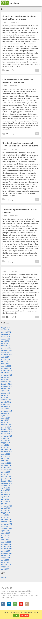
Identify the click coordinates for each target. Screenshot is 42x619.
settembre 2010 (6, 506)
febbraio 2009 (6, 542)
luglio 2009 (5, 531)
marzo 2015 (5, 461)
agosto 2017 (5, 413)
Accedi (3, 578)
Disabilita (24, 615)
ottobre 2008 (5, 551)
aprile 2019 (5, 377)
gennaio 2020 (6, 368)
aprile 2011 (5, 499)
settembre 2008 (6, 553)
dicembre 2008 (6, 546)
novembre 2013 (6, 470)
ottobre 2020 (5, 352)
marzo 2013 (5, 474)
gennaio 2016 (6, 449)
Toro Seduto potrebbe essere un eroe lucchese (19, 210)
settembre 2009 (6, 528)
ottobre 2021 (5, 336)
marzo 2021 (5, 343)
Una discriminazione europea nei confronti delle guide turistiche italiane (20, 144)
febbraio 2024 (6, 332)
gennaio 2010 (6, 519)
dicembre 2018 (6, 384)
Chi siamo (10, 591)
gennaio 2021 (6, 348)
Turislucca (10, 3)
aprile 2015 (5, 458)
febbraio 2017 (6, 425)
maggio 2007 (5, 567)
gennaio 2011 (6, 503)
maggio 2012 (5, 492)
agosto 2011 (5, 497)
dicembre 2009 (6, 522)
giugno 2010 (5, 510)
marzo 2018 (5, 397)
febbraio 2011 (6, 501)
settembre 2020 (6, 355)
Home (3, 591)
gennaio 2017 (6, 427)
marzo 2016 (5, 447)
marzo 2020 (5, 364)
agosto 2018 (5, 388)
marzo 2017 (5, 422)
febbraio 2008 (6, 564)
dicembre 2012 (6, 481)
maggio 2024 (5, 328)
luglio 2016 (5, 438)
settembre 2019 (6, 375)
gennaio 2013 (6, 479)
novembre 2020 (6, 350)
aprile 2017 (5, 420)
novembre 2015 (6, 452)
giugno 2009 (5, 533)
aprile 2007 (5, 569)
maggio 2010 (5, 513)
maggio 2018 (5, 393)
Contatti (22, 593)
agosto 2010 (5, 508)
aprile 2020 (5, 361)
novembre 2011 (6, 495)
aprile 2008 (5, 560)
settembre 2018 (6, 386)
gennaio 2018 (6, 402)
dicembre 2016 (6, 429)
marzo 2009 (5, 540)
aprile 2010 (5, 515)
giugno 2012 (5, 490)
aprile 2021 (5, 341)
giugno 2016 (5, 440)
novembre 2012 (6, 483)
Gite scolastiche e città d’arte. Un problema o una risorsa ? (17, 81)
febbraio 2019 (6, 382)
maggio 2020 (5, 359)
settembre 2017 (6, 411)
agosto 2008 (5, 555)
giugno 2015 (5, 454)
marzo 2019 (5, 379)
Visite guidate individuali (23, 591)
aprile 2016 (5, 445)
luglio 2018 (5, 391)
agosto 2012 (5, 488)
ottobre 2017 (5, 409)
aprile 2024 (5, 330)
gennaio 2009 (6, 544)
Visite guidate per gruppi (9, 593)
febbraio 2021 (6, 346)
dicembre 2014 (6, 467)
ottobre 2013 (5, 472)
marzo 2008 (5, 562)
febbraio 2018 (6, 400)
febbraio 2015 (6, 463)
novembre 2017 (6, 407)
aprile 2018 (5, 395)
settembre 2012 (6, 485)
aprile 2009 (5, 537)
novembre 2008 (6, 549)
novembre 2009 (6, 524)
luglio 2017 (5, 415)
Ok (16, 615)
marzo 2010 (5, 517)
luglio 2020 (5, 357)
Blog (7, 70)
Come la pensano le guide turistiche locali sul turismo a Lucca (19, 17)
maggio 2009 (5, 535)
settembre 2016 (6, 436)
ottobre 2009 (5, 526)
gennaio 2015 (6, 465)
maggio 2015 (5, 456)
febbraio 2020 (6, 366)
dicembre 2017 (6, 404)
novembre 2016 (6, 431)
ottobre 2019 (5, 373)
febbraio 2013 (6, 476)
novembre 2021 (6, 334)
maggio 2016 (5, 443)
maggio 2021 (5, 339)
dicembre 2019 (6, 370)
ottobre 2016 (5, 434)
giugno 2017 (5, 418)
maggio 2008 (5, 558)
